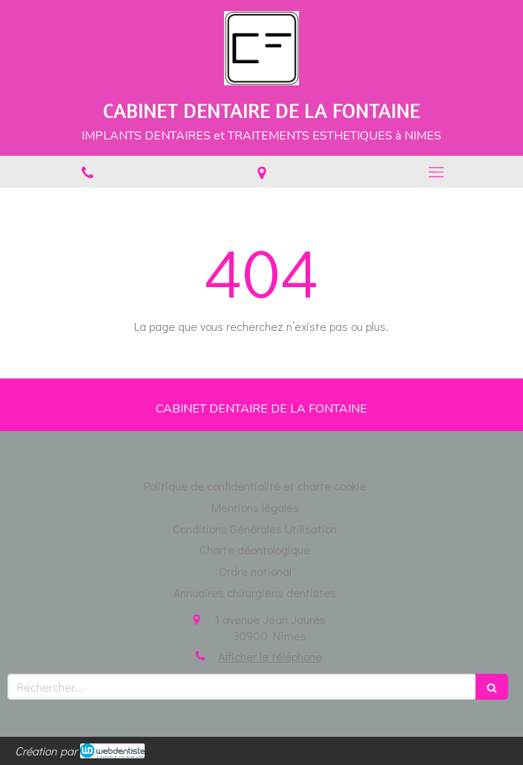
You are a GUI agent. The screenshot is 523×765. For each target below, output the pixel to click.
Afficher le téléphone (270, 656)
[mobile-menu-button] (436, 172)
